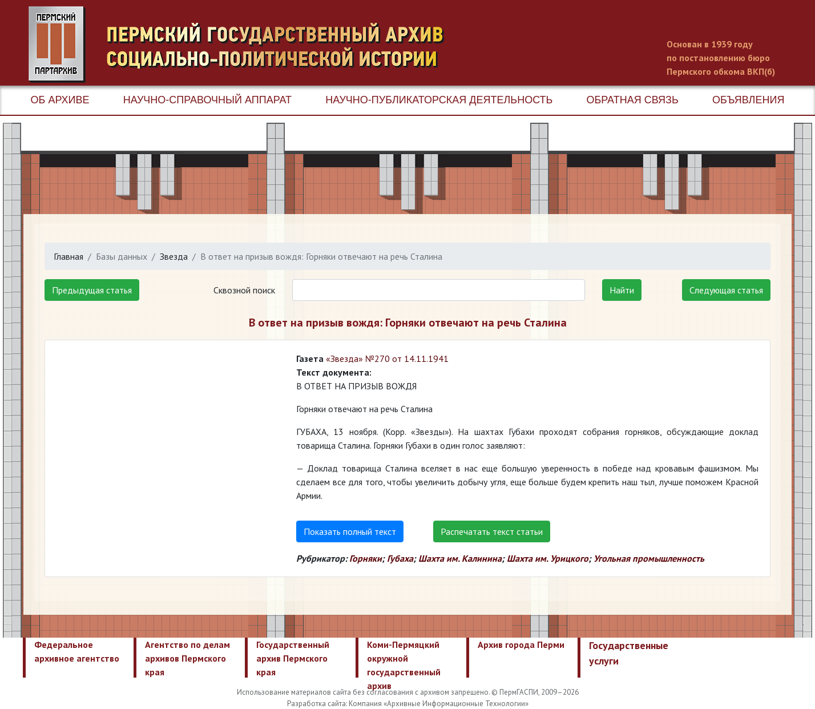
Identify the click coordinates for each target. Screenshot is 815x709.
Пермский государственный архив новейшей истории (243, 44)
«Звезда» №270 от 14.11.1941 (387, 358)
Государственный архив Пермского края (292, 658)
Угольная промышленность (649, 558)
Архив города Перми (521, 644)
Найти (622, 290)
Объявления (748, 100)
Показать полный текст (350, 531)
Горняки (365, 558)
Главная (68, 256)
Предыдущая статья (92, 290)
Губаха (400, 558)
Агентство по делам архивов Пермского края (187, 658)
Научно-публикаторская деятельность (438, 100)
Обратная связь (633, 100)
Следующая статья (726, 290)
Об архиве (60, 100)
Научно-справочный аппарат (207, 100)
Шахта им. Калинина (460, 558)
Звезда (174, 256)
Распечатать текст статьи (492, 531)
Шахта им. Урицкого (547, 558)
